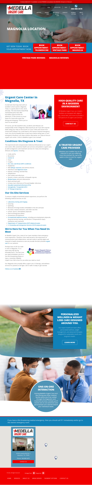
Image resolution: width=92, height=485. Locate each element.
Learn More (69, 343)
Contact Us (70, 124)
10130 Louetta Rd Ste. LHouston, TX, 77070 (23, 454)
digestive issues (22, 169)
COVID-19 (11, 158)
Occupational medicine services (18, 217)
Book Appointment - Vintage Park (59, 47)
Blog (66, 8)
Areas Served (37, 478)
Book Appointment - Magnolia (77, 47)
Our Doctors (57, 8)
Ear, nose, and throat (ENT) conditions (20, 164)
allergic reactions (16, 167)
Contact (65, 13)
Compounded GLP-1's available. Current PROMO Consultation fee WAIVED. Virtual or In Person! (46, 2)
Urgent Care (47, 14)
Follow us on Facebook (13, 269)
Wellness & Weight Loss (56, 15)
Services (39, 13)
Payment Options (73, 14)
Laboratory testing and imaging (18, 202)
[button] (55, 458)
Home (48, 8)
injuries (15, 151)
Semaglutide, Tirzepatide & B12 (18, 187)
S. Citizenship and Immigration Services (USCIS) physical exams (28, 225)
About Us (81, 14)
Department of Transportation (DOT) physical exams (24, 223)
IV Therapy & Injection (15, 189)
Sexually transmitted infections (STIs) (20, 185)
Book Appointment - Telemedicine (41, 47)
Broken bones (12, 179)
